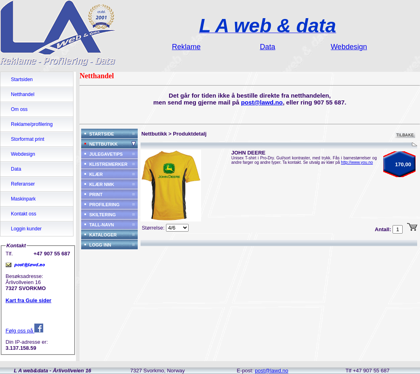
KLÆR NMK (101, 184)
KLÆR (96, 174)
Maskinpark (23, 199)
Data (16, 169)
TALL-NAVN (101, 224)
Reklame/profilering (31, 124)
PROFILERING (104, 204)
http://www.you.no (357, 162)
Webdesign (23, 154)
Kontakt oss (23, 214)
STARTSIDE (101, 134)
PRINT (96, 194)
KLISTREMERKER (108, 164)
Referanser (23, 184)
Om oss (19, 109)
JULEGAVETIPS (106, 154)
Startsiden (22, 79)
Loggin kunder (26, 229)
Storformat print (27, 139)
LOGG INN (100, 244)
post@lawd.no (262, 102)
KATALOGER (103, 234)
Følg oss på (25, 331)
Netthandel (22, 94)
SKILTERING (102, 214)
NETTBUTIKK (103, 144)
